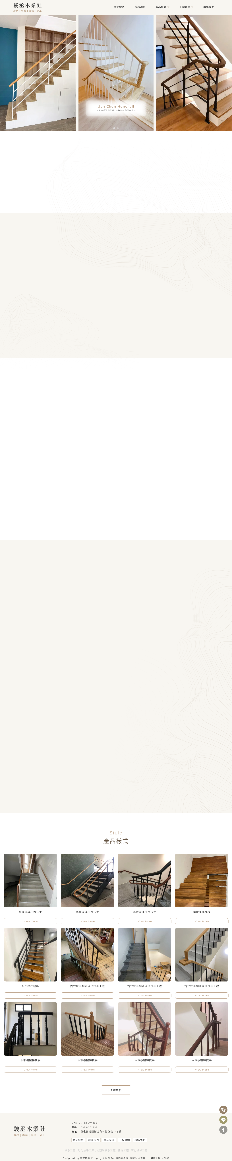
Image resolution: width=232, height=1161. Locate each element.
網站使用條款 (137, 1158)
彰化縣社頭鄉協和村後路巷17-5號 (100, 1131)
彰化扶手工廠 (86, 1150)
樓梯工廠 (123, 1150)
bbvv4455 (90, 1122)
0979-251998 (89, 1127)
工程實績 (184, 7)
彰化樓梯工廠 (139, 1150)
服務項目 (140, 7)
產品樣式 (161, 7)
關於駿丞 (119, 7)
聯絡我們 (208, 7)
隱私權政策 (121, 1158)
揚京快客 (85, 1158)
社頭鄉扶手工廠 (106, 1150)
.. (148, 1157)
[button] (114, 128)
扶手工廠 (70, 1150)
